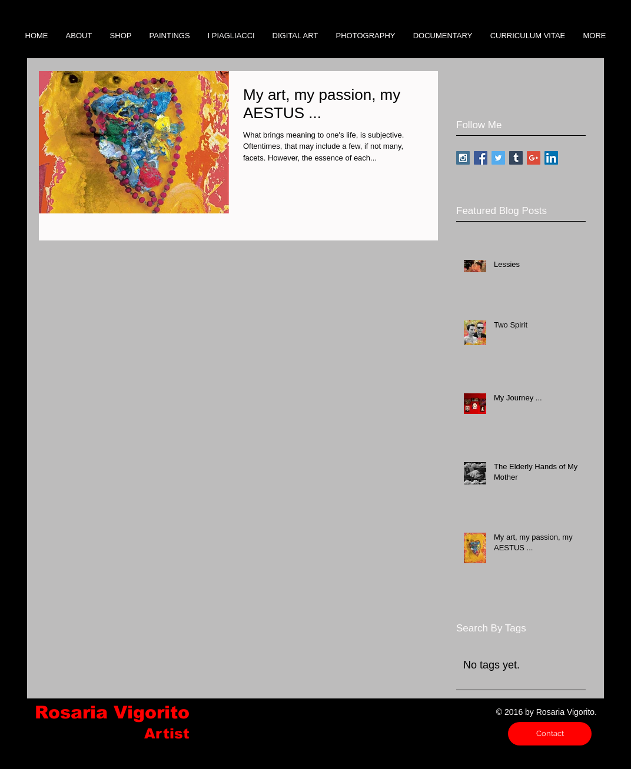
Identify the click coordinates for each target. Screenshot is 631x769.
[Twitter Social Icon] (498, 158)
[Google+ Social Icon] (533, 158)
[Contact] (550, 733)
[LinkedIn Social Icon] (551, 158)
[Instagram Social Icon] (463, 158)
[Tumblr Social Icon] (516, 158)
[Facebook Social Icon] (480, 158)
